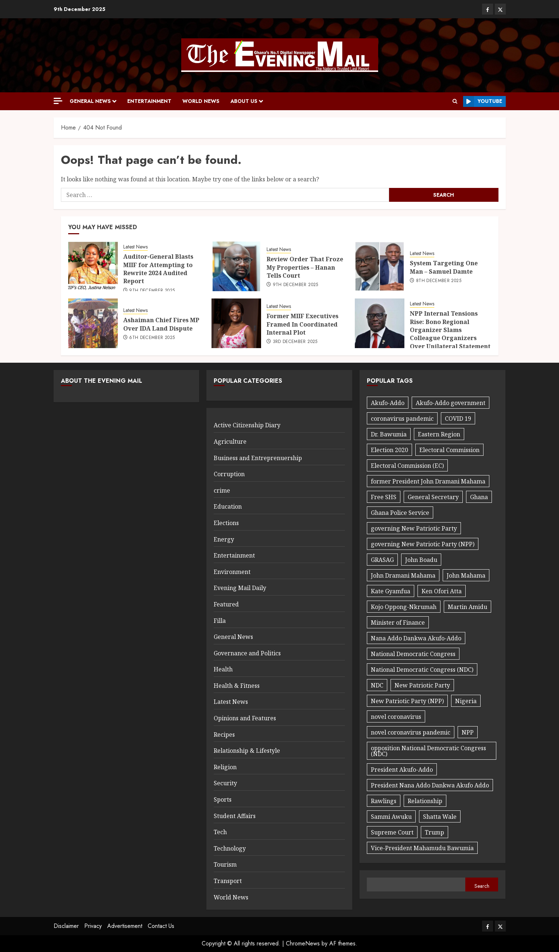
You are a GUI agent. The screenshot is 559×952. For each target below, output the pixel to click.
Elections (226, 523)
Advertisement (124, 926)
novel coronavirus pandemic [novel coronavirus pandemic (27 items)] (410, 732)
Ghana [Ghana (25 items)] (479, 497)
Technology (230, 848)
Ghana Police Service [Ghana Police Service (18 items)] (400, 513)
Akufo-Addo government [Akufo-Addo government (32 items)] (450, 403)
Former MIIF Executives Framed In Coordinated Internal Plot (302, 324)
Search (481, 886)
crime (222, 490)
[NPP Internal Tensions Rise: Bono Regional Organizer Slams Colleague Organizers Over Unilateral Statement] (379, 323)
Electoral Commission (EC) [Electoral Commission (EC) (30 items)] (407, 466)
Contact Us (161, 926)
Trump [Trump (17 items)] (434, 832)
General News (90, 101)
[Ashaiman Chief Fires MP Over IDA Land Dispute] (93, 323)
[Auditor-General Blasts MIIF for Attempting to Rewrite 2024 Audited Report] (93, 266)
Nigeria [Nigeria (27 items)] (466, 701)
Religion (225, 767)
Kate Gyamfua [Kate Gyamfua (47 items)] (390, 591)
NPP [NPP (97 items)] (468, 732)
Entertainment (149, 101)
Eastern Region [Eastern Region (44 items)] (439, 434)
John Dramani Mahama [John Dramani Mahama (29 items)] (403, 575)
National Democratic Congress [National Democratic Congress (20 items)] (413, 654)
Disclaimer (66, 926)
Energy (224, 539)
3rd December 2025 (295, 342)
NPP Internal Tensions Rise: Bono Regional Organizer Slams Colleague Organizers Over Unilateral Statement (450, 329)
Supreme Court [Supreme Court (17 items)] (392, 832)
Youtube (482, 101)
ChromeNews (303, 943)
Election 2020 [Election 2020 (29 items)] (389, 450)
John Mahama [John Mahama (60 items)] (466, 575)
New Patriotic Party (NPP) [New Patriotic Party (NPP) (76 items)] (407, 701)
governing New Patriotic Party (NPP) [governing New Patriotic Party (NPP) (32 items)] (422, 544)
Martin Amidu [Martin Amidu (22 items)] (467, 607)
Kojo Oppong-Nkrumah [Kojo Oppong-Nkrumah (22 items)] (403, 607)
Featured (226, 604)
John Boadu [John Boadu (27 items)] (421, 560)
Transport (228, 881)
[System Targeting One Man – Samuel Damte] (379, 266)
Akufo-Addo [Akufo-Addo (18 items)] (387, 403)
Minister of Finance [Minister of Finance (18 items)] (398, 622)
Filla (220, 621)
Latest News (135, 246)
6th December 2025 (152, 338)
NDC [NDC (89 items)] (377, 685)
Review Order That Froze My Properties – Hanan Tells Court (305, 267)
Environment (232, 572)
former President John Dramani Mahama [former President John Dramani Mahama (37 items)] (428, 481)
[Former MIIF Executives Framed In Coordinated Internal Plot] (236, 323)
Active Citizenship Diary (247, 425)
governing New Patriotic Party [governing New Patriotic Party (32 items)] (414, 528)
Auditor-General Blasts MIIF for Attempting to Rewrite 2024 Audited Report (158, 269)
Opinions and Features (245, 718)
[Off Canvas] (58, 101)
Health (223, 669)
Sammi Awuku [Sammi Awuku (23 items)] (391, 817)
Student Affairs (235, 816)
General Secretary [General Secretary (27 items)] (433, 497)
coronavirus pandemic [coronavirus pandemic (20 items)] (402, 419)
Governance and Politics (247, 653)
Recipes (224, 735)
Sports (223, 799)
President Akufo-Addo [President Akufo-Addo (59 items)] (402, 770)
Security (225, 783)
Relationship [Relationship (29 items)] (425, 801)
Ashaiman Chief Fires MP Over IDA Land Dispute (161, 324)
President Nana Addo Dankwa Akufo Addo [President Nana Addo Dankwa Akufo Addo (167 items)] (430, 785)
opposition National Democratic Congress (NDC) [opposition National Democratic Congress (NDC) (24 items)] (428, 751)
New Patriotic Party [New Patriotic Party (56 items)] (422, 685)
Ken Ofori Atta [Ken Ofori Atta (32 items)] (442, 591)
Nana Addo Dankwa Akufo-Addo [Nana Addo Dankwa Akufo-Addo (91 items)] (416, 638)
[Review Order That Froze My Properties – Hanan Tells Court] (236, 266)
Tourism (225, 864)
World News (201, 101)
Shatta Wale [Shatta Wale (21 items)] (440, 817)
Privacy (93, 926)
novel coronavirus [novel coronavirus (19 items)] (396, 717)
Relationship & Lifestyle (247, 751)
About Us (243, 101)
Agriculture (230, 442)
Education (228, 506)
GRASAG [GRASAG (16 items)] (382, 560)
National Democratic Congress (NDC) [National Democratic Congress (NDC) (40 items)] (422, 670)
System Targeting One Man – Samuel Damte (444, 267)
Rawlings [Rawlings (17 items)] (383, 801)
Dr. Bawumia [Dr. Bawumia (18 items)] (389, 434)
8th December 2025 (438, 281)
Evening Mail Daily (240, 588)
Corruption (229, 474)
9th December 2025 (152, 291)
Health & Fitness (237, 686)
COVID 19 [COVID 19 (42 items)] (458, 419)
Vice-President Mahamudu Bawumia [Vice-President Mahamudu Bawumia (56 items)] (422, 848)
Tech (220, 832)
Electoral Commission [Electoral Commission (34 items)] (449, 450)
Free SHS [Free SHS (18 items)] (383, 497)
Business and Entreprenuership (258, 458)
